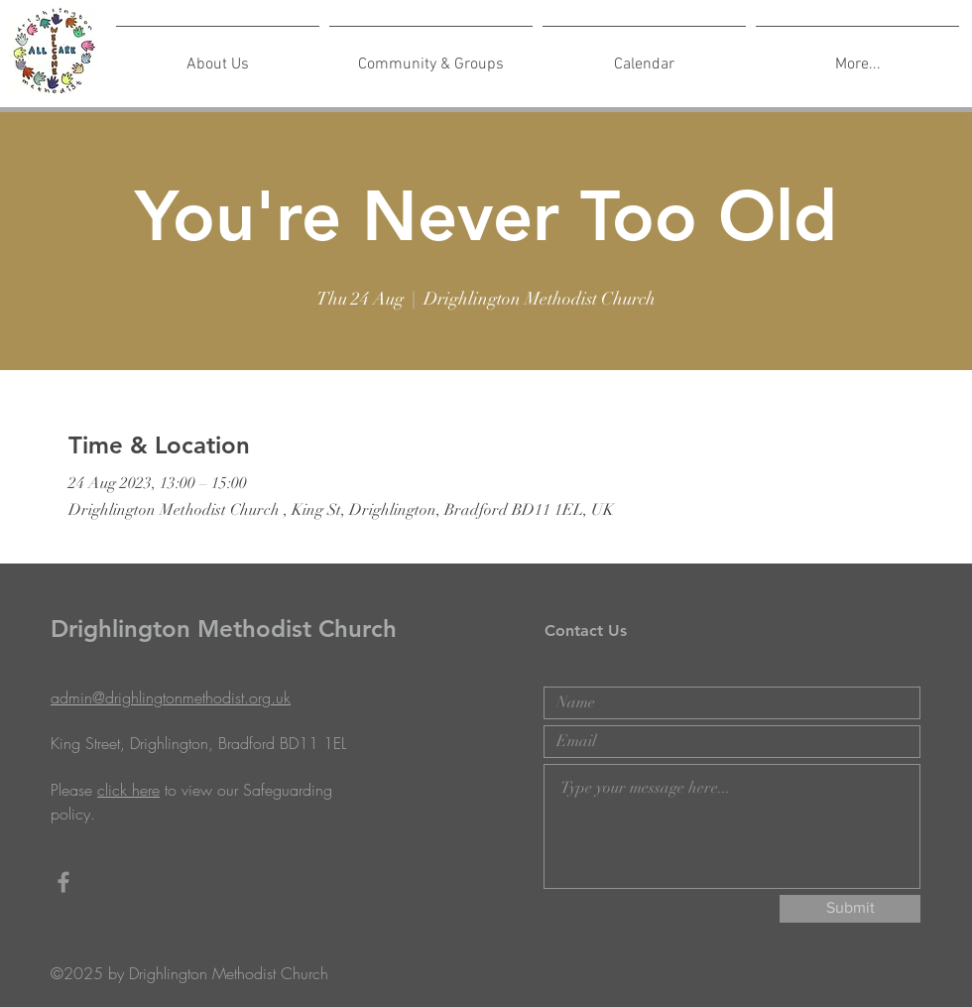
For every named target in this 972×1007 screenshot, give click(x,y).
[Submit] (850, 909)
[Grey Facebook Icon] (63, 882)
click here (128, 790)
